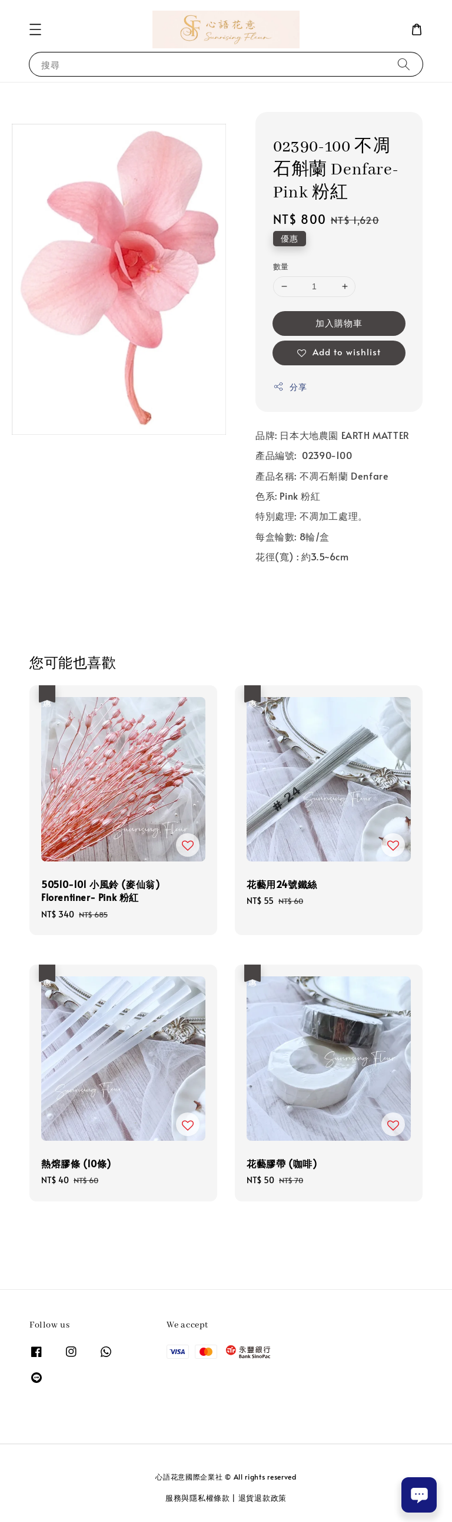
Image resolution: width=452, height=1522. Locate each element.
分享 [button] (290, 386)
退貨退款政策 (262, 1498)
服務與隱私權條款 (197, 1498)
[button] (35, 29)
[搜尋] (404, 63)
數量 (281, 266)
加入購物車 (339, 322)
